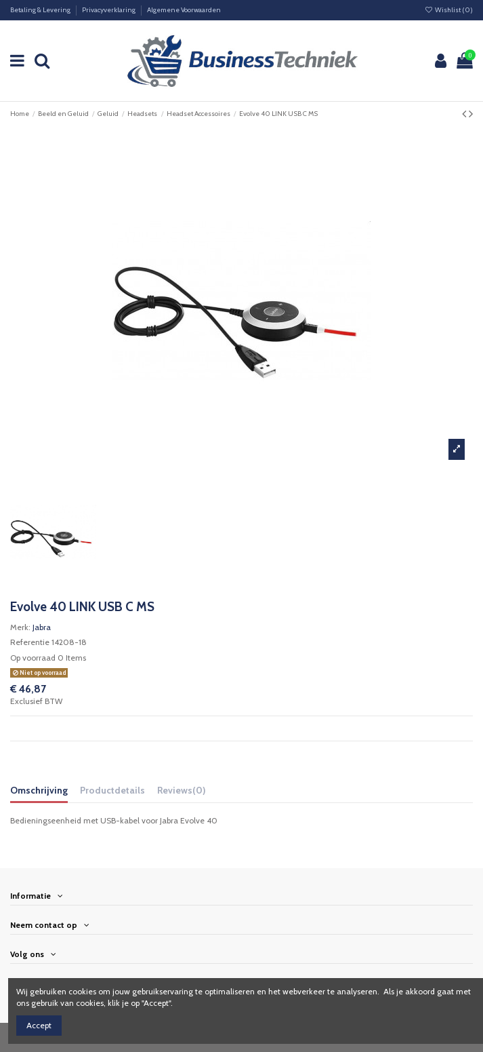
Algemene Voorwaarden (184, 9)
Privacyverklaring (109, 9)
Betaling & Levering (41, 9)
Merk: (20, 627)
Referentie (29, 642)
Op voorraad (33, 657)
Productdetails (112, 790)
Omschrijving (39, 790)
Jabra (42, 627)
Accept (38, 1025)
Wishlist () (449, 9)
